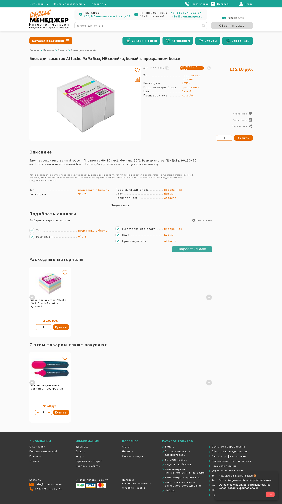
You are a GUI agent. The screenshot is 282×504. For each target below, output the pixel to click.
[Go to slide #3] (40, 112)
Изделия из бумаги (178, 464)
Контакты (35, 456)
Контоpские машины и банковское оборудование (183, 484)
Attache (188, 95)
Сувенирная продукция (228, 470)
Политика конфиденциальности (136, 481)
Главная (34, 50)
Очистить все (202, 220)
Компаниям (181, 41)
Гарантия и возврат (89, 461)
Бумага (62, 50)
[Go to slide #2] (40, 95)
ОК (270, 494)
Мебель (170, 490)
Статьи (126, 446)
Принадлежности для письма (231, 461)
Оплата (80, 451)
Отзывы (211, 41)
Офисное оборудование (228, 446)
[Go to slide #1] (40, 77)
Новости (127, 451)
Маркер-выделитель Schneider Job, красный (47, 387)
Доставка (82, 446)
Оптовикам (241, 41)
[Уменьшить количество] (38, 327)
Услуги (80, 456)
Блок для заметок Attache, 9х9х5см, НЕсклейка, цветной (49, 303)
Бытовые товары (176, 459)
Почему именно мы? (43, 451)
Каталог (48, 50)
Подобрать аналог (192, 249)
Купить (61, 327)
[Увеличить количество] (49, 327)
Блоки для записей (83, 50)
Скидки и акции (144, 41)
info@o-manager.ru (187, 16)
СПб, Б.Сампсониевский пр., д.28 (107, 16)
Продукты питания (224, 466)
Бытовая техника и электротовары (177, 453)
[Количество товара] (43, 327)
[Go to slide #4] (40, 130)
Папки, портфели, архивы (229, 456)
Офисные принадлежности (230, 451)
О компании (37, 446)
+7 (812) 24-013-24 (186, 12)
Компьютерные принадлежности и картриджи (185, 471)
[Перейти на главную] (48, 28)
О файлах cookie (133, 487)
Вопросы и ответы (88, 466)
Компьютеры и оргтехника (183, 477)
